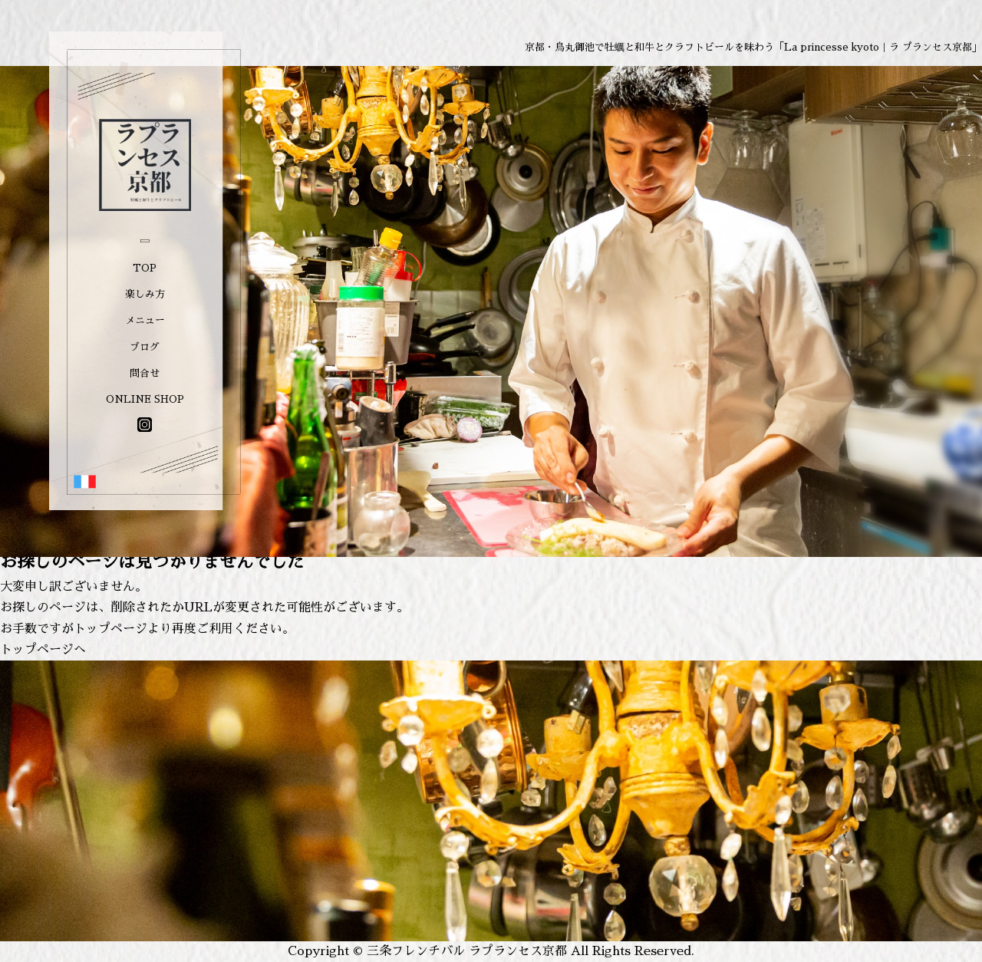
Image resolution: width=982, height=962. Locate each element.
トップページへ (43, 650)
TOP (145, 268)
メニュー (145, 320)
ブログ (145, 347)
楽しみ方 (145, 294)
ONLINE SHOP (145, 399)
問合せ (145, 373)
